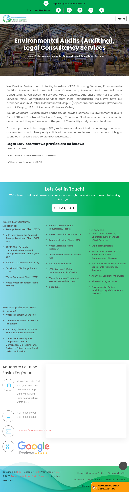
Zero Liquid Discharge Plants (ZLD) (21, 270)
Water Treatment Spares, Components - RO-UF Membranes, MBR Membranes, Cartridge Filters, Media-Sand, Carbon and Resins (22, 345)
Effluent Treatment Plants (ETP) (22, 262)
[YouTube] (80, 10)
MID (19, 472)
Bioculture (54, 286)
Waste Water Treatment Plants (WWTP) (22, 284)
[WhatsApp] (91, 10)
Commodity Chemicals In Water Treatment (22, 322)
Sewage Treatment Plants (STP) (23, 229)
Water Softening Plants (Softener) (61, 247)
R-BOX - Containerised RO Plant (65, 234)
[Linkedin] (69, 10)
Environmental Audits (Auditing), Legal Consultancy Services (107, 290)
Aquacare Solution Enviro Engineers (30, 476)
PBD (37, 472)
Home (30, 56)
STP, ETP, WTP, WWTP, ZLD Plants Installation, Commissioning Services (106, 254)
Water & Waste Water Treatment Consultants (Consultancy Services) (109, 267)
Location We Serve (38, 10)
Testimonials (95, 479)
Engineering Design (102, 245)
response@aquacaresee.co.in (68, 3)
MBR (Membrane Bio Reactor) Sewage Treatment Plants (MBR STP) (22, 238)
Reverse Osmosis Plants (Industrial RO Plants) (61, 227)
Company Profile (95, 473)
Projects (109, 479)
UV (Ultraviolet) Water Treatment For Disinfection (63, 271)
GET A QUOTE (64, 208)
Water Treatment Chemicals (21, 314)
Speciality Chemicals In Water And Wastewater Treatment (21, 331)
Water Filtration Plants (61, 263)
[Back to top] (123, 466)
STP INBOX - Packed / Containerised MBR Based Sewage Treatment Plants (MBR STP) (22, 251)
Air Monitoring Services (104, 281)
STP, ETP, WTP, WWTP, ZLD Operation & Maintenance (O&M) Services (106, 237)
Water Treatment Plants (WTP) (22, 277)
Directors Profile (116, 473)
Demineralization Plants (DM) (64, 239)
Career (121, 479)
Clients (85, 486)
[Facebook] (58, 10)
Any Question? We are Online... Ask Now (108, 487)
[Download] (100, 10)
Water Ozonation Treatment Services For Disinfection (64, 279)
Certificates (78, 479)
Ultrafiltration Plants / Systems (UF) (65, 256)
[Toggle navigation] (121, 19)
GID (57, 472)
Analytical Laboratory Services (108, 275)
